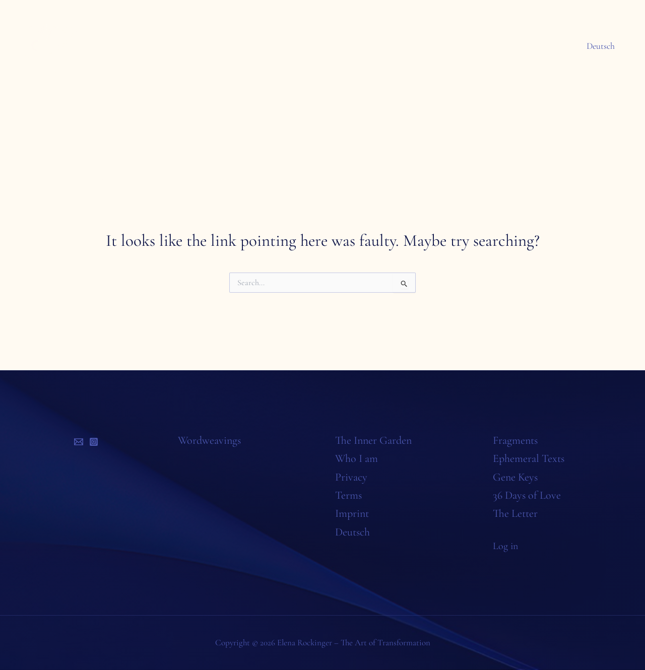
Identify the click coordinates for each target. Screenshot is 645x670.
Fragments (515, 440)
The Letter (515, 513)
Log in (507, 545)
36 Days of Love (527, 495)
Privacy (351, 477)
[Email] (78, 441)
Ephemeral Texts (528, 458)
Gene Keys (515, 477)
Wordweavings (209, 440)
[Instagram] (93, 441)
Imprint (352, 513)
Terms (348, 495)
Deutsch (602, 45)
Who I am (356, 458)
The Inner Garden (373, 440)
